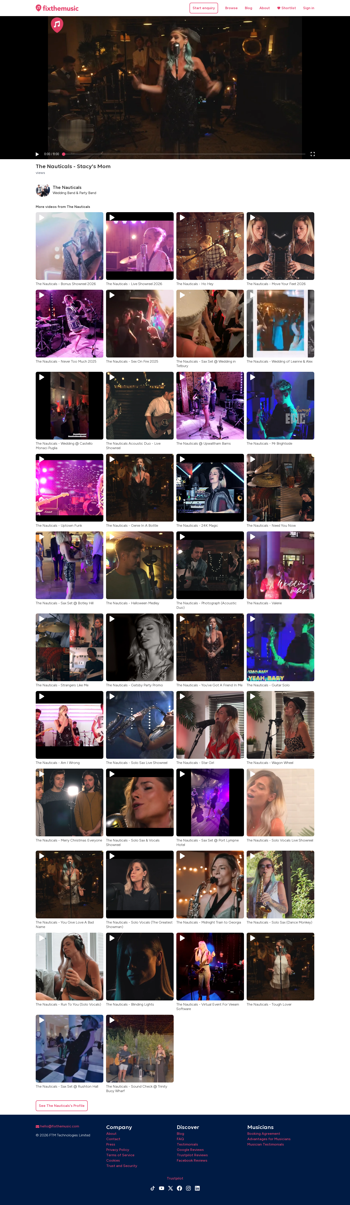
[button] (37, 154)
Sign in (308, 8)
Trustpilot (175, 1178)
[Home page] (57, 8)
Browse (231, 8)
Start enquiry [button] (204, 8)
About (264, 8)
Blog (248, 8)
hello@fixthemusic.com (57, 1126)
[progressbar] (51, 154)
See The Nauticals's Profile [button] (62, 1106)
